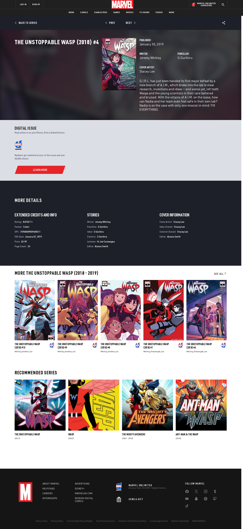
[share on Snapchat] (196, 499)
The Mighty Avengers (133, 452)
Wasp (71, 452)
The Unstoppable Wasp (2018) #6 (199, 364)
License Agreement (159, 521)
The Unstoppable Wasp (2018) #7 (156, 364)
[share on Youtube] (187, 499)
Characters (100, 12)
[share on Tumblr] (215, 492)
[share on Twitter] (196, 492)
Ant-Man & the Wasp (187, 452)
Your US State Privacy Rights (80, 521)
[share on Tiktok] (187, 506)
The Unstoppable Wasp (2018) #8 (113, 364)
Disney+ (80, 488)
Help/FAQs (48, 488)
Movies (129, 12)
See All (220, 292)
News (71, 12)
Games (116, 12)
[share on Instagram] (205, 492)
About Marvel (50, 483)
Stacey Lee (85, 86)
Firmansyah (155, 369)
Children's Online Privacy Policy (132, 521)
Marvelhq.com (83, 493)
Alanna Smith (101, 264)
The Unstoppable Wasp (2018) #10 (27, 364)
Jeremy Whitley (89, 73)
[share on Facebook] (187, 492)
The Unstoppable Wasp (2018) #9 (70, 364)
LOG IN (23, 4)
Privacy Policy (57, 521)
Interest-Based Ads (180, 521)
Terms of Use (41, 521)
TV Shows (145, 12)
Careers (47, 493)
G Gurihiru (154, 73)
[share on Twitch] (215, 499)
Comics (84, 12)
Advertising (82, 483)
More (172, 12)
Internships (49, 498)
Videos (159, 12)
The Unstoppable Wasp (27, 452)
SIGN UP (36, 4)
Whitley (18, 369)
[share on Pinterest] (205, 499)
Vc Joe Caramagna (106, 259)
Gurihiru (25, 369)
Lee (31, 369)
